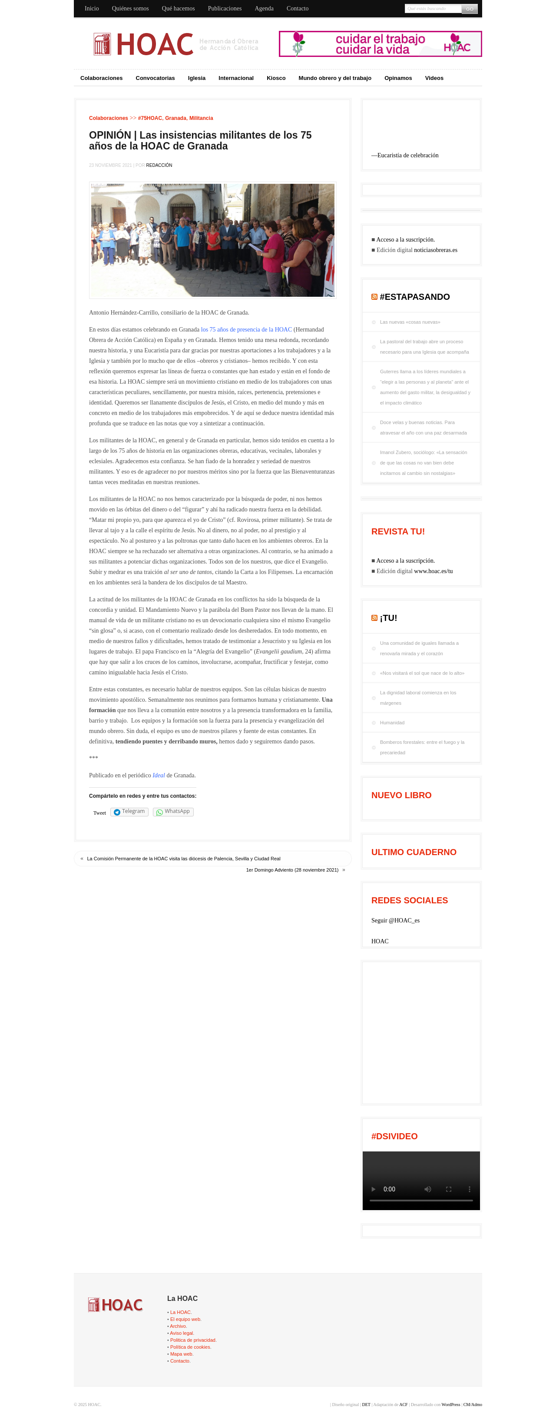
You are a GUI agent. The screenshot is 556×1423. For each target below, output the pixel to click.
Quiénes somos (130, 8)
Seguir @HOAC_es (395, 920)
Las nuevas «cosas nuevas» (410, 322)
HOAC (380, 941)
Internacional (236, 78)
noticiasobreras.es (435, 250)
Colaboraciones (101, 78)
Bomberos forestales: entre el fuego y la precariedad (422, 747)
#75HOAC (150, 118)
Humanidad (392, 722)
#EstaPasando (415, 297)
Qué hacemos (178, 8)
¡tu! (388, 618)
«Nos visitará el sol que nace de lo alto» (422, 673)
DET (366, 1404)
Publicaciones (225, 8)
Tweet (99, 813)
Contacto (298, 8)
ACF (403, 1404)
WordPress (451, 1404)
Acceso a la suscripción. (405, 239)
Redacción (159, 165)
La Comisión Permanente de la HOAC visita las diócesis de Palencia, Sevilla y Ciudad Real (184, 858)
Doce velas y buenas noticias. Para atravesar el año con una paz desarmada (423, 427)
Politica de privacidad (192, 1340)
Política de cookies (190, 1347)
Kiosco (276, 78)
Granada (175, 118)
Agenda (264, 8)
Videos (434, 78)
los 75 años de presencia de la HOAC (246, 329)
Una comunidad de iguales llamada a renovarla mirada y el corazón (419, 648)
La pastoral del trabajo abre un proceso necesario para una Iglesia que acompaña (424, 347)
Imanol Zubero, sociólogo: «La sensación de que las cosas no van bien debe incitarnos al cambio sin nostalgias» (423, 463)
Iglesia (196, 78)
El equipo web (185, 1319)
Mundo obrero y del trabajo (335, 78)
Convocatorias (155, 78)
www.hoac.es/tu (433, 571)
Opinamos (398, 78)
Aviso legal (181, 1333)
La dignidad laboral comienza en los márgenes (418, 698)
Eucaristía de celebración (408, 155)
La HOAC (180, 1312)
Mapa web (181, 1354)
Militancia (201, 118)
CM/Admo (472, 1404)
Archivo (178, 1326)
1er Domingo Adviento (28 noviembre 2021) (292, 869)
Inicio (92, 8)
